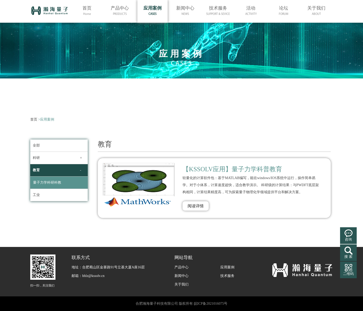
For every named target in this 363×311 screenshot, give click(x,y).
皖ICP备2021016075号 (211, 303)
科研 (36, 158)
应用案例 (227, 267)
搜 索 (348, 257)
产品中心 (181, 267)
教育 (36, 170)
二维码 (348, 274)
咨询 (348, 239)
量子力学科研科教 (47, 182)
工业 (36, 195)
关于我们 (181, 284)
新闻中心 (181, 276)
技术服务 (227, 276)
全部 (36, 145)
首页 (33, 119)
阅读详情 (196, 206)
